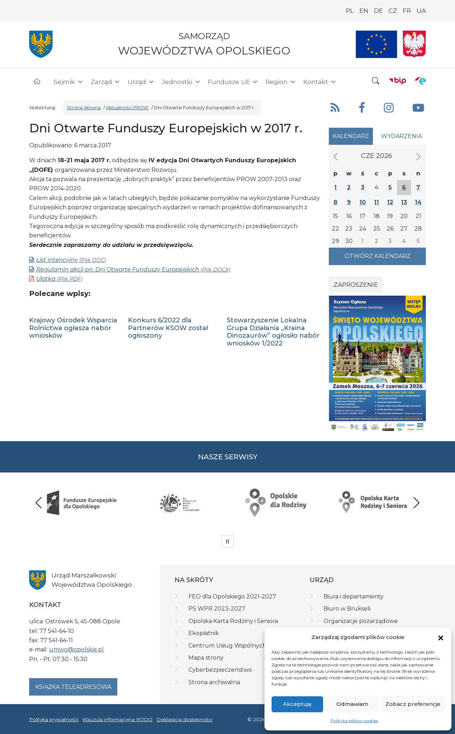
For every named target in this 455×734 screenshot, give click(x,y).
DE (378, 10)
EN (363, 10)
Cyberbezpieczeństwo (220, 669)
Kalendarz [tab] (351, 136)
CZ (393, 10)
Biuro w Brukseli (346, 608)
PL (350, 10)
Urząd (141, 82)
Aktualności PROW (127, 107)
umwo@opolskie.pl (76, 649)
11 (376, 202)
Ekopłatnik (203, 633)
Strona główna (84, 107)
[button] (440, 637)
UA (421, 10)
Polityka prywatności (54, 719)
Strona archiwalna (214, 682)
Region (281, 82)
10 (362, 202)
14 (418, 202)
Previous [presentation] (38, 502)
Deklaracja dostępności (184, 719)
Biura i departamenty (353, 596)
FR (407, 10)
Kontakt (320, 82)
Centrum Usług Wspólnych (227, 645)
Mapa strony (206, 657)
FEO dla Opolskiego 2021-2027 (232, 596)
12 (390, 202)
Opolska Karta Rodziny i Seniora (233, 621)
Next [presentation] (416, 502)
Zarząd (106, 82)
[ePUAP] (420, 80)
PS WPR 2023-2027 (216, 608)
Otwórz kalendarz (377, 256)
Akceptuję (297, 704)
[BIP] (397, 80)
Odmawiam (352, 704)
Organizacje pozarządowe (360, 621)
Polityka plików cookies (354, 720)
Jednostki (181, 82)
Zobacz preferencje (412, 704)
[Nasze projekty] (376, 44)
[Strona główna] (37, 82)
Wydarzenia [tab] (401, 136)
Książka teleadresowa (73, 686)
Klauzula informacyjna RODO (117, 719)
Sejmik (69, 82)
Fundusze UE (233, 82)
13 (404, 202)
